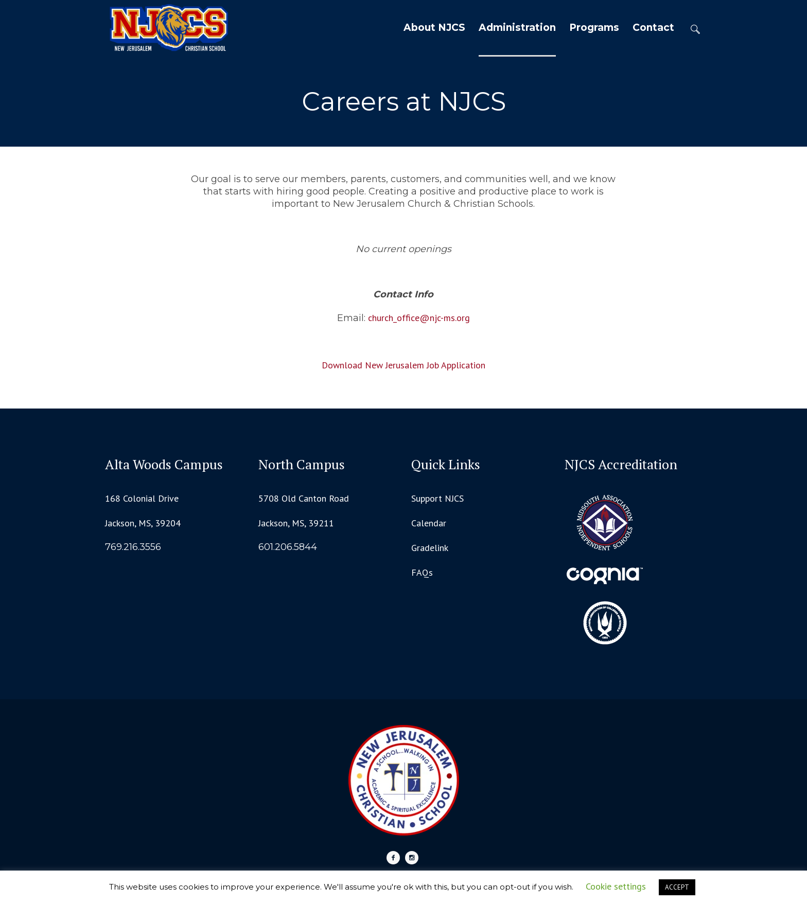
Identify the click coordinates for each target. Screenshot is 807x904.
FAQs (422, 572)
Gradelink (429, 548)
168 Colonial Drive (142, 498)
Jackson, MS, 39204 (143, 523)
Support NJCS (437, 498)
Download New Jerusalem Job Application (403, 365)
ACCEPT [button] (677, 887)
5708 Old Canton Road (303, 498)
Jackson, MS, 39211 (296, 523)
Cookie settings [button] (616, 886)
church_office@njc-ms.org (419, 318)
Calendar (428, 523)
